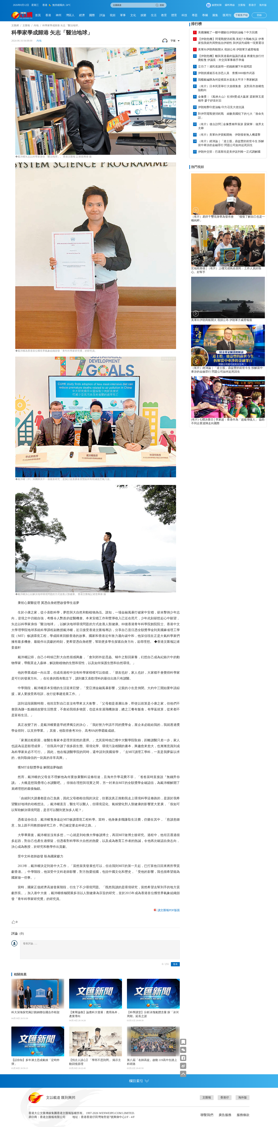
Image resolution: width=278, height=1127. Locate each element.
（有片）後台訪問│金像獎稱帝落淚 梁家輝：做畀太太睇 (231, 126)
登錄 (259, 15)
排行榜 (196, 24)
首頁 (38, 15)
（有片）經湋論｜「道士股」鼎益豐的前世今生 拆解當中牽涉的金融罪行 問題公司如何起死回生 (231, 143)
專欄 (205, 15)
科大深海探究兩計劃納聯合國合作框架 (35, 1012)
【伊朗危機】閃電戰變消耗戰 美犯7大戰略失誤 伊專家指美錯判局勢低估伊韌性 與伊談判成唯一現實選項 (231, 40)
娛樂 (143, 15)
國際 (92, 15)
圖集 (215, 15)
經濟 (82, 15)
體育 (174, 15)
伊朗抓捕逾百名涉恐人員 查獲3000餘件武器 (226, 73)
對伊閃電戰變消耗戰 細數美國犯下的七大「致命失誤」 (231, 115)
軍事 (123, 15)
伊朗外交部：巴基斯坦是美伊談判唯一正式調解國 (229, 151)
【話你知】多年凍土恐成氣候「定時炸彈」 (35, 1061)
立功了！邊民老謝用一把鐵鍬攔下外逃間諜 (225, 66)
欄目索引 (139, 1081)
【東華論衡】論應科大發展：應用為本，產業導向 (94, 1014)
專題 (195, 15)
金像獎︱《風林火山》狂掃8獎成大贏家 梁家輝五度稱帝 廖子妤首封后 (231, 98)
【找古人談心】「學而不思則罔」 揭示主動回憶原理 (95, 1061)
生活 (154, 15)
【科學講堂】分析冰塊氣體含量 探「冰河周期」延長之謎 (153, 1014)
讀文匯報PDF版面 (169, 910)
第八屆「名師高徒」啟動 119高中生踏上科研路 (152, 1061)
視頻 (112, 15)
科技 (184, 15)
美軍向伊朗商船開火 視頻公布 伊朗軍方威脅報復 (228, 49)
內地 (36, 25)
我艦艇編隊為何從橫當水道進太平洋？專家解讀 (228, 79)
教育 (164, 15)
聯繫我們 (207, 1115)
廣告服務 (225, 1115)
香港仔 (252, 5)
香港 (48, 15)
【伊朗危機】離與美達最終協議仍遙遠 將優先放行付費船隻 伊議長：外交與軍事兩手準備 (231, 57)
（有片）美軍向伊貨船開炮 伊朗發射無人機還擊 (229, 134)
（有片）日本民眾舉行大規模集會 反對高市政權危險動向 (231, 88)
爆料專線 (230, 5)
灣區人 (70, 15)
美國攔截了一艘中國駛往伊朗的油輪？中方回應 (228, 32)
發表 (175, 964)
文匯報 (241, 5)
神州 (58, 15)
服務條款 (243, 1115)
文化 (133, 15)
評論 (102, 15)
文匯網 (15, 25)
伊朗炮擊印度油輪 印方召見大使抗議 (221, 107)
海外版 (263, 5)
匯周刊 (227, 15)
